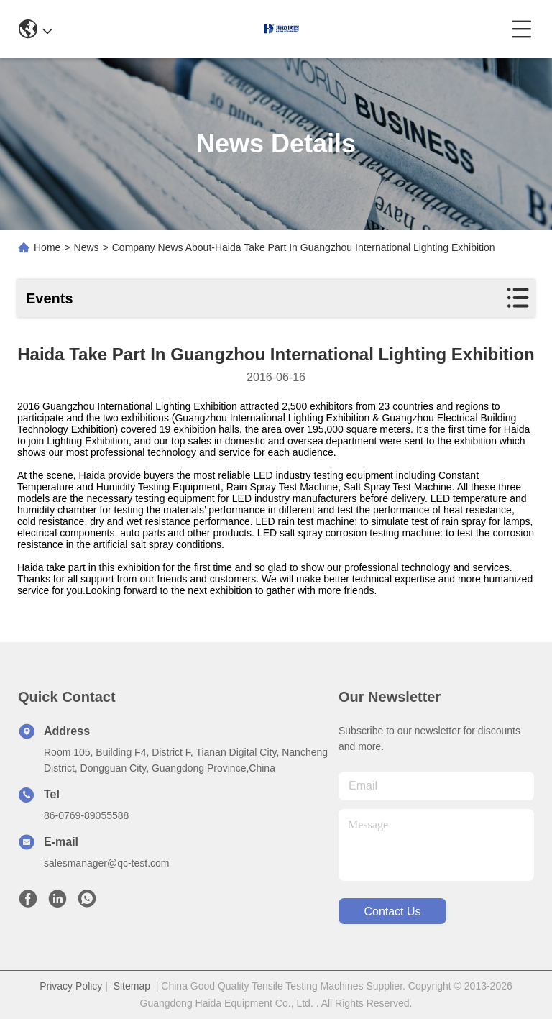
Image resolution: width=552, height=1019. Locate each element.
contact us (392, 911)
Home (47, 247)
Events (49, 298)
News (86, 247)
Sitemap (132, 986)
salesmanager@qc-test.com (107, 863)
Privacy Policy (71, 986)
